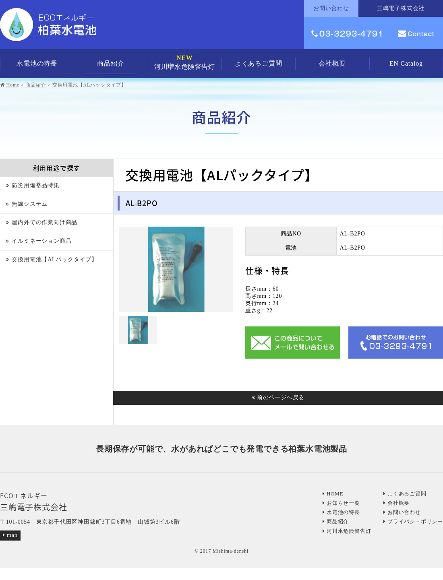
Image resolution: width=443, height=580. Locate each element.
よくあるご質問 (258, 63)
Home (9, 85)
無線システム (30, 204)
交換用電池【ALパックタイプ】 (54, 259)
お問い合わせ (402, 512)
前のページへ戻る (278, 397)
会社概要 (332, 63)
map (10, 535)
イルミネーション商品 (41, 241)
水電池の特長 (37, 63)
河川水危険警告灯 (347, 531)
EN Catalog (406, 63)
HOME (333, 494)
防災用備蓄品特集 (35, 185)
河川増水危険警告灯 (184, 62)
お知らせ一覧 (341, 503)
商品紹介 (110, 63)
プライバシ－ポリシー (413, 521)
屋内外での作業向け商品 (44, 222)
